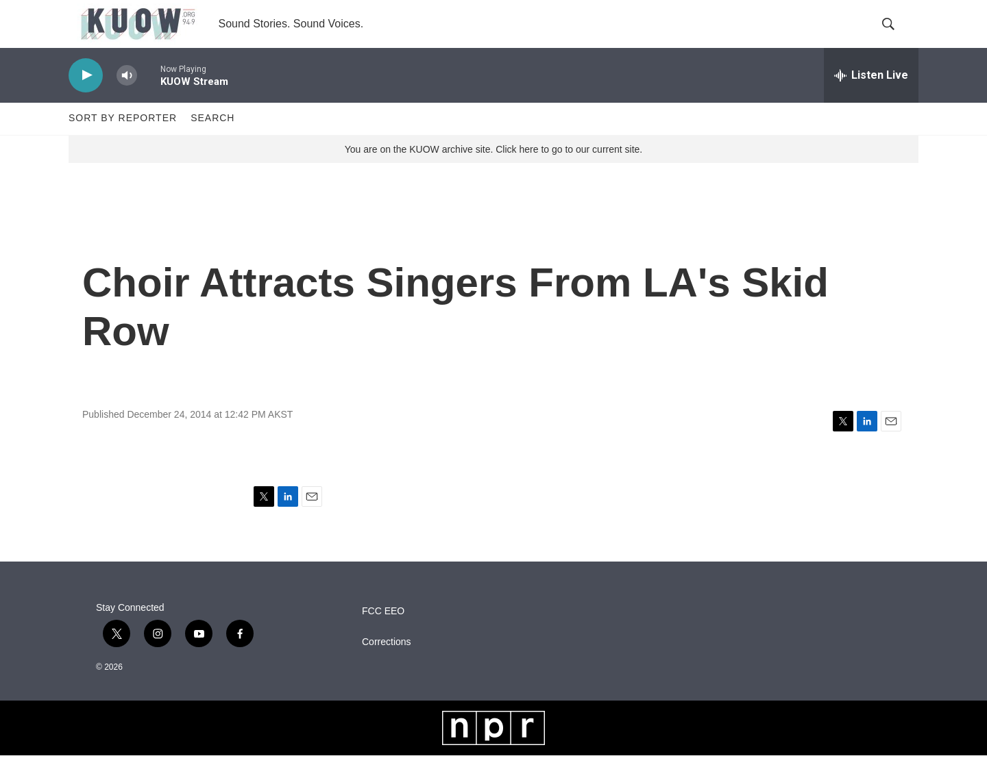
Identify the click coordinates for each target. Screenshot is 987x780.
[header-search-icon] (897, 36)
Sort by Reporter (123, 142)
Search (212, 142)
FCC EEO (383, 635)
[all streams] (871, 99)
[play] (86, 100)
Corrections (386, 666)
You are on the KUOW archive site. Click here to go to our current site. (493, 173)
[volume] (126, 99)
